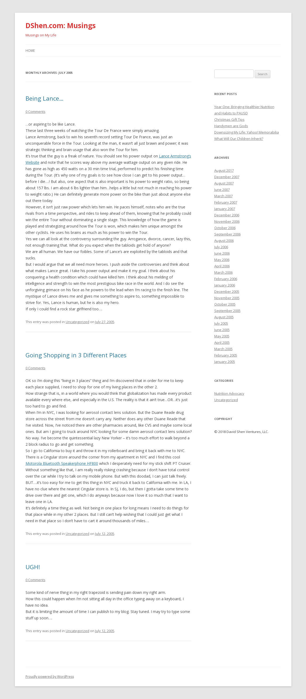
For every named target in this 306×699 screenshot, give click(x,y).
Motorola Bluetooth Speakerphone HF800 (62, 463)
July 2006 (221, 247)
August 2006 (224, 240)
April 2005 (222, 342)
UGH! (33, 567)
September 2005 (227, 310)
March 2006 (223, 272)
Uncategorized (77, 321)
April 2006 (222, 266)
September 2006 (227, 234)
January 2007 (224, 208)
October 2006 (225, 227)
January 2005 (224, 361)
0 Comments (35, 111)
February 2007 (225, 202)
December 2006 (226, 215)
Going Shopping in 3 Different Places (76, 355)
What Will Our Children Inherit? (238, 138)
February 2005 (225, 355)
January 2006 (224, 285)
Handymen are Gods (231, 125)
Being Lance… (45, 98)
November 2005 (227, 297)
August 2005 (224, 317)
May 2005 (221, 336)
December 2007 (226, 176)
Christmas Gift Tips (229, 119)
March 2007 (223, 196)
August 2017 (224, 170)
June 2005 (222, 329)
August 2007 (224, 183)
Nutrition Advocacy (229, 393)
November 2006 (227, 221)
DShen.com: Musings (61, 25)
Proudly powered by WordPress (50, 676)
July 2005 (221, 323)
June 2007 (222, 189)
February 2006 (225, 278)
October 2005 (225, 304)
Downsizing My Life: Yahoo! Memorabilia (246, 132)
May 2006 (221, 259)
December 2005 (226, 291)
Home (30, 50)
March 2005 (223, 348)
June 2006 (222, 253)
